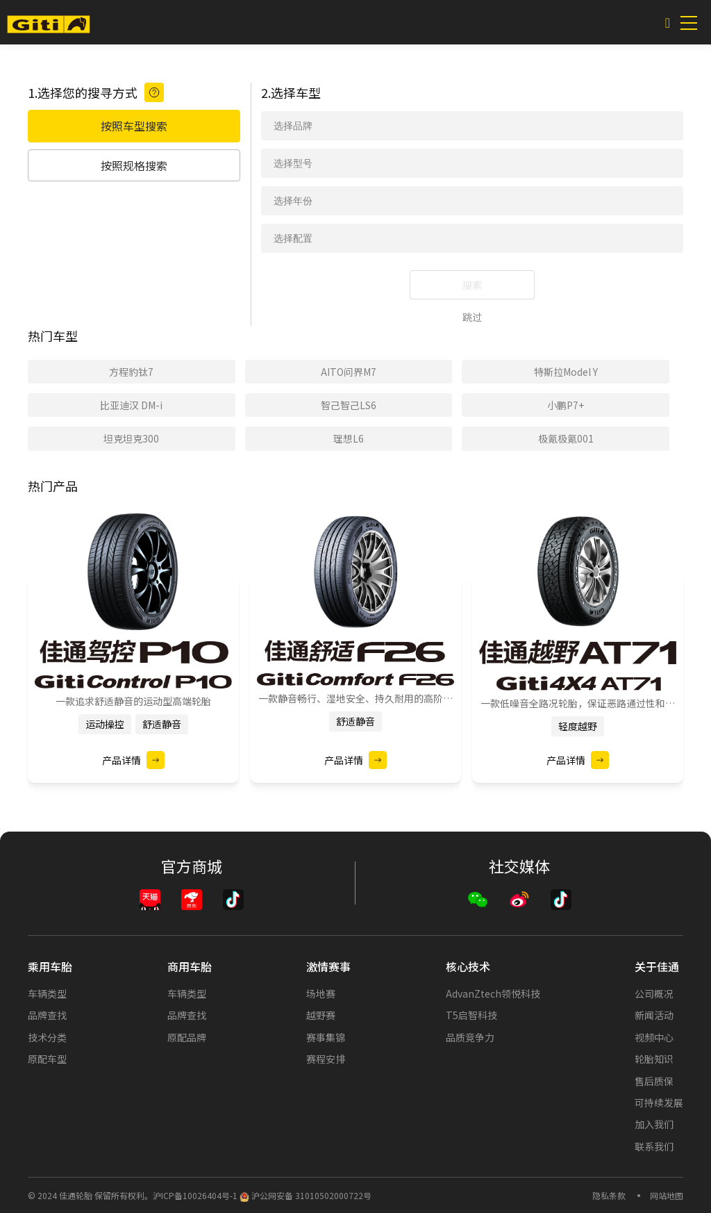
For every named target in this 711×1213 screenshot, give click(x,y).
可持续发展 (659, 1102)
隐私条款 (609, 1195)
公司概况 (654, 993)
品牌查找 (47, 1015)
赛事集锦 (325, 1037)
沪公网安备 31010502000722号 (305, 1195)
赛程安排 (325, 1059)
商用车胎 (189, 966)
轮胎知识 (654, 1059)
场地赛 (320, 993)
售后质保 (654, 1081)
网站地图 (666, 1195)
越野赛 (320, 1015)
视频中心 (654, 1037)
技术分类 (47, 1037)
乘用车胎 (50, 966)
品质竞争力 (470, 1037)
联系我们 (654, 1146)
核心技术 (468, 966)
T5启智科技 (471, 1015)
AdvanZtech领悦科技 (493, 993)
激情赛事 (328, 966)
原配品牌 (186, 1037)
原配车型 (47, 1059)
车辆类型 (47, 993)
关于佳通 (657, 966)
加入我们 (654, 1124)
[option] (133, 661)
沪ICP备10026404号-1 (195, 1195)
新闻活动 (654, 1015)
